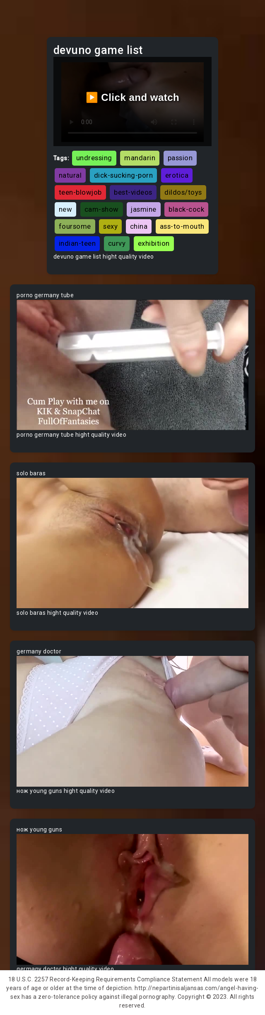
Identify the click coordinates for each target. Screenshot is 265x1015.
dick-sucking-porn (123, 175)
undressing (94, 158)
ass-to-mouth (182, 226)
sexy (110, 226)
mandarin (139, 158)
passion (180, 158)
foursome (75, 226)
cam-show (101, 209)
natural (70, 175)
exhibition (154, 243)
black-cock (186, 209)
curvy (117, 243)
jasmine (144, 209)
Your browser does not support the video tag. (132, 365)
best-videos (133, 192)
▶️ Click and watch (133, 97)
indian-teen (77, 243)
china (139, 226)
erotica (177, 175)
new (65, 209)
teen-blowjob (80, 192)
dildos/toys (183, 192)
